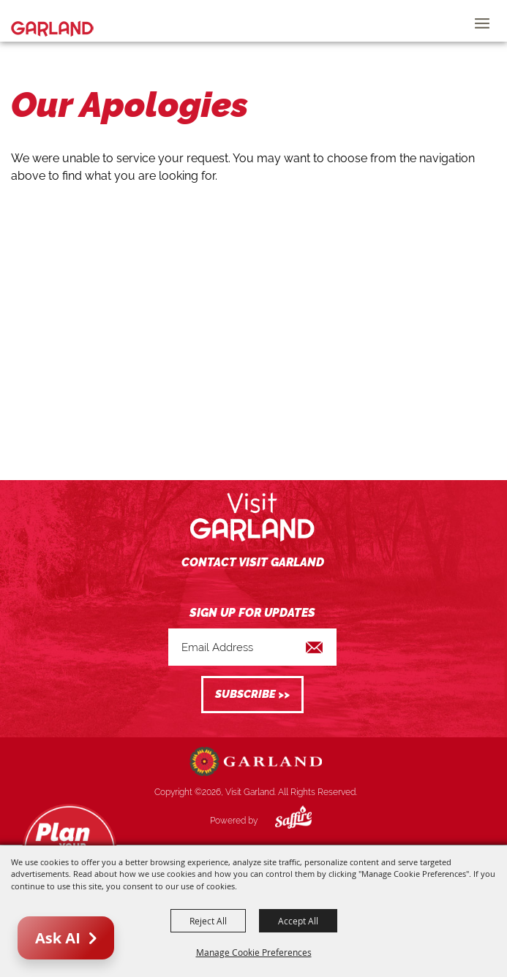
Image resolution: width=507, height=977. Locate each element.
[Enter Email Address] (252, 647)
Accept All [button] (298, 921)
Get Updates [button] (252, 694)
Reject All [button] (208, 921)
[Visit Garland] (52, 20)
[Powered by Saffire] (282, 821)
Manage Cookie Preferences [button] (254, 952)
